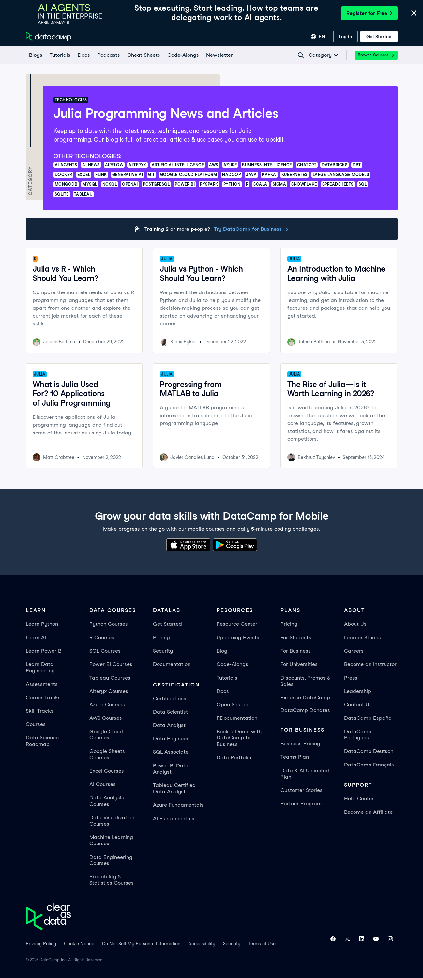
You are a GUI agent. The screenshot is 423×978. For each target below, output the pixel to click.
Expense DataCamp (305, 697)
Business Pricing (300, 743)
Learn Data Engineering (40, 667)
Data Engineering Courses (110, 860)
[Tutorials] (59, 55)
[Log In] (345, 36)
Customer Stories (301, 790)
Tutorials (227, 678)
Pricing (161, 637)
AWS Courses (105, 718)
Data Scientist (170, 712)
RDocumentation (237, 718)
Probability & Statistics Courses (111, 880)
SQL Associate (171, 752)
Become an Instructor (370, 664)
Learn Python (42, 624)
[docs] (83, 55)
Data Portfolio (234, 757)
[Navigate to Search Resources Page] (300, 55)
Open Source (232, 705)
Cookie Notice (79, 943)
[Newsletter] (219, 55)
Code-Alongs (232, 664)
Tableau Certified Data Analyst (174, 788)
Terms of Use (262, 943)
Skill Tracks (39, 711)
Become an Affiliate (368, 812)
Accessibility (201, 943)
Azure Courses (107, 705)
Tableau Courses (109, 678)
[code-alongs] (183, 55)
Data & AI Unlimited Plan (304, 773)
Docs (223, 691)
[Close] (413, 14)
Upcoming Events (238, 637)
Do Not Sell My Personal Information (141, 943)
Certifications (169, 698)
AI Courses (102, 784)
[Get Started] (379, 36)
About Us (355, 624)
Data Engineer (171, 738)
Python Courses (108, 624)
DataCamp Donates (305, 710)
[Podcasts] (108, 55)
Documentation (171, 664)
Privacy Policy (41, 943)
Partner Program (301, 803)
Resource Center (237, 624)
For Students (295, 637)
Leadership (357, 691)
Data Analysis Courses (106, 801)
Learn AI (36, 637)
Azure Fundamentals (178, 805)
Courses (36, 724)
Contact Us (358, 705)
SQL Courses (105, 651)
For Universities (299, 664)
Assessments (42, 684)
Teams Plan (294, 757)
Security (163, 651)
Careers (354, 651)
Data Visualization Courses (111, 820)
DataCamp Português (357, 734)
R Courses (101, 637)
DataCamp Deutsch (368, 751)
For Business (295, 651)
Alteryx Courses (108, 691)
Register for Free (369, 13)
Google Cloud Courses (106, 734)
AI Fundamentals (173, 818)
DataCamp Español (368, 718)
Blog (222, 651)
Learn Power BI (44, 651)
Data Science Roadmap (42, 740)
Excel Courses (106, 771)
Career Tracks (43, 697)
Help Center (359, 799)
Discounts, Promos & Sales (305, 681)
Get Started (167, 624)
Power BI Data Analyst (171, 769)
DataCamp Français (369, 765)
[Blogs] (35, 55)
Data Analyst (169, 725)
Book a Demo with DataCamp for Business (239, 737)
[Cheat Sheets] (143, 55)
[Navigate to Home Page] (48, 36)
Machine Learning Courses (111, 840)
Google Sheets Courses (107, 754)
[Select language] (318, 36)
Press (350, 678)
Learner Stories (362, 637)
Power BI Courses (110, 664)
